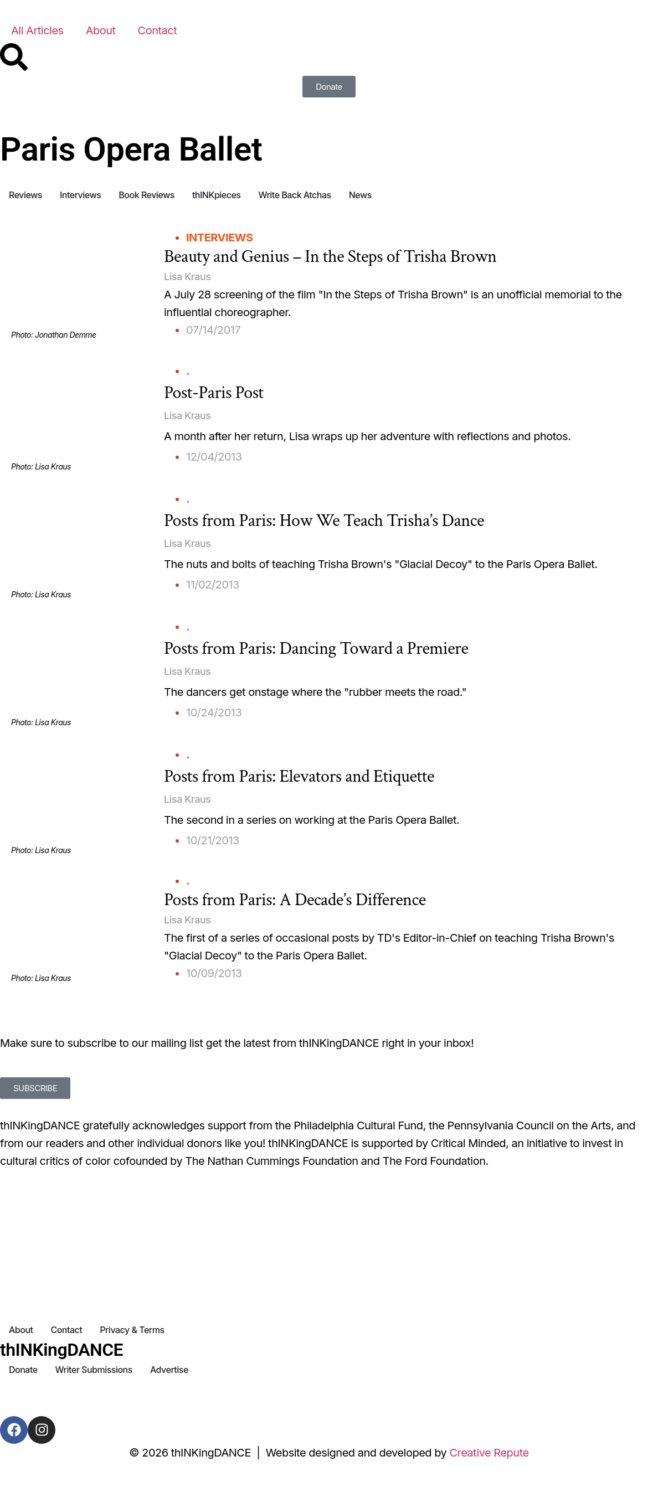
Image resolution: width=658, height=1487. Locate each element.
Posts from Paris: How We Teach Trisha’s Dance (324, 520)
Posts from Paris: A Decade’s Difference (295, 900)
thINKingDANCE (61, 1349)
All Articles (37, 30)
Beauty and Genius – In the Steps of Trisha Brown (330, 256)
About (101, 30)
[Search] (14, 57)
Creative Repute (488, 1452)
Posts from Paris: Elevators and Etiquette (299, 776)
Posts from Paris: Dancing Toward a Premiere (316, 648)
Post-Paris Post (214, 392)
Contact (157, 30)
